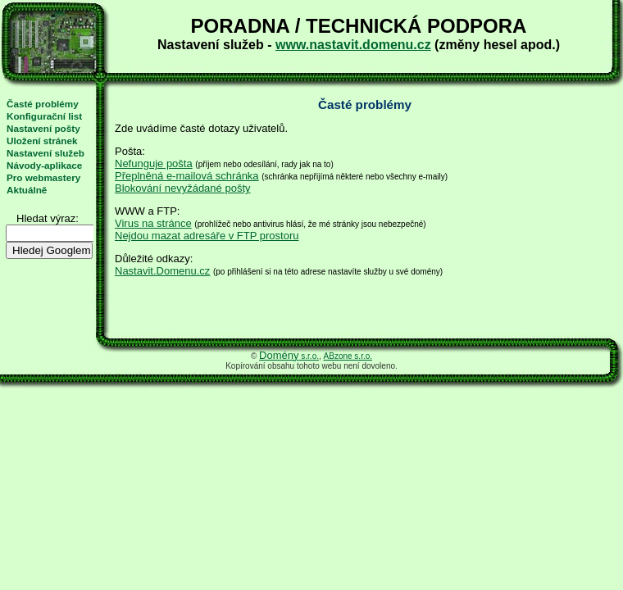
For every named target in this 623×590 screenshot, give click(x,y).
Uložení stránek (42, 140)
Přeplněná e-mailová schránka (187, 176)
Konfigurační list (44, 116)
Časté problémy (43, 103)
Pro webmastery (43, 177)
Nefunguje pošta (154, 163)
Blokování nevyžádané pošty (183, 188)
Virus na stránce (153, 223)
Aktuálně (27, 189)
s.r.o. (289, 356)
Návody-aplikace (44, 165)
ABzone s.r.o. (348, 356)
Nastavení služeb (45, 153)
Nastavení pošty (43, 128)
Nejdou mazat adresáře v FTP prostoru (206, 235)
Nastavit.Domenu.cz (162, 271)
